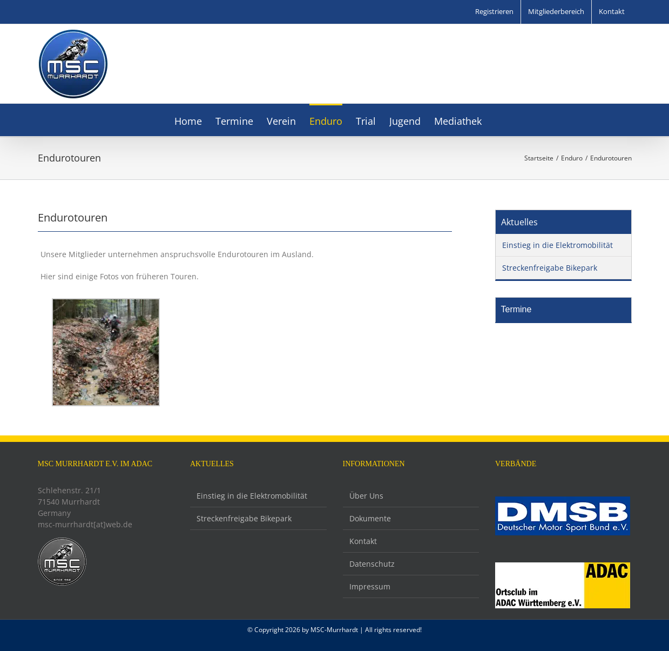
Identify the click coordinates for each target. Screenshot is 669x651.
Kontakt (363, 541)
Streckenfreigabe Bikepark (549, 268)
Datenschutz (372, 564)
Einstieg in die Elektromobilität (557, 245)
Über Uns (366, 496)
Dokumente (370, 518)
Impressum (369, 586)
